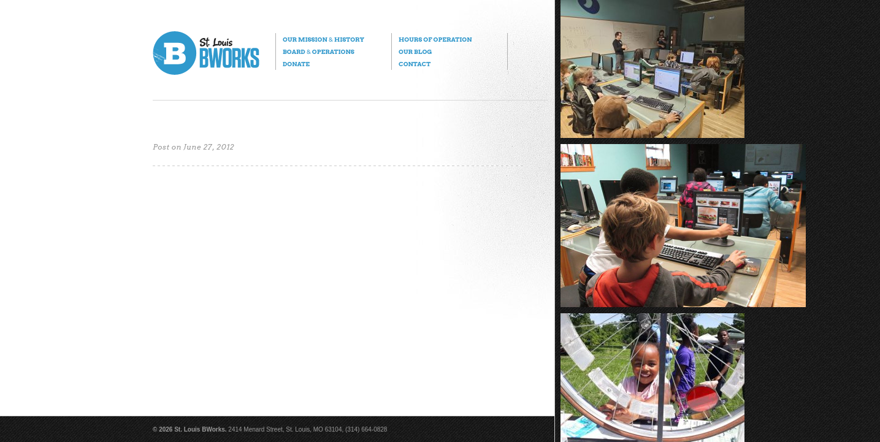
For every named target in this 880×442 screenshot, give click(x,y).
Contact (414, 63)
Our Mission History (323, 39)
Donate (296, 63)
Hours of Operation (435, 39)
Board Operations (318, 51)
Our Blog (415, 51)
